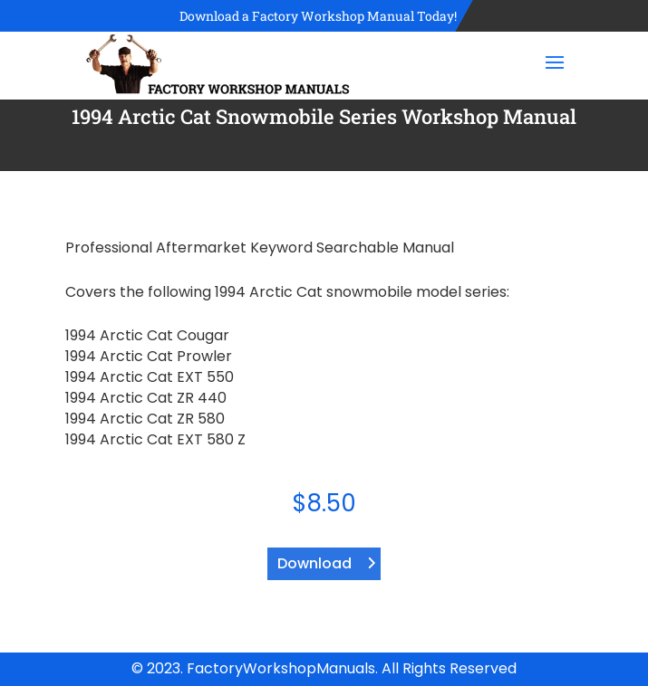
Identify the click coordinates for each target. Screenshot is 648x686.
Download (314, 563)
